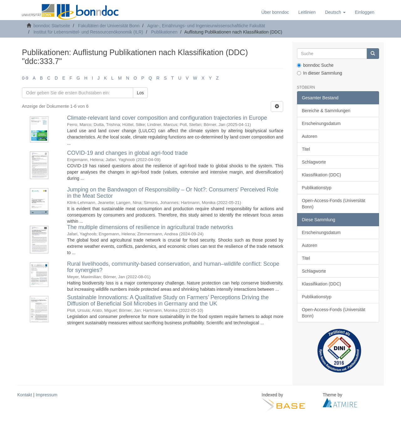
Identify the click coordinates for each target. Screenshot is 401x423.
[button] (335, 12)
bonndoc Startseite (52, 25)
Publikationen (164, 31)
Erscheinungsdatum (321, 123)
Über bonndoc (275, 12)
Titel (306, 149)
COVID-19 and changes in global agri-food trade (127, 153)
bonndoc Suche (315, 65)
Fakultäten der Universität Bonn (108, 25)
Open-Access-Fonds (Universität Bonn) (333, 203)
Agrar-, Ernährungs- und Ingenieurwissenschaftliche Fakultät (206, 25)
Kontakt (24, 394)
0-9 (25, 78)
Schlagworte (314, 161)
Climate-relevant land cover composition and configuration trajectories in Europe (167, 118)
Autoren (309, 136)
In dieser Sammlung (319, 73)
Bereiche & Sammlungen (326, 110)
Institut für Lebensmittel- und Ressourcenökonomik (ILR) (88, 31)
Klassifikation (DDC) (321, 174)
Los (140, 92)
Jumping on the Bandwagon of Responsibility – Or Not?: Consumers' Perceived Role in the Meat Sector (173, 192)
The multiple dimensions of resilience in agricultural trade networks (150, 227)
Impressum (46, 394)
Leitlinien (306, 12)
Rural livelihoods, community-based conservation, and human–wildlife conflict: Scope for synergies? (173, 267)
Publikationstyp (316, 187)
